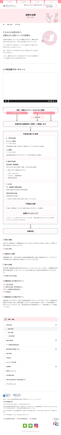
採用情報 (50, 6)
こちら (19, 414)
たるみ (37, 1)
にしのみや (23, 1)
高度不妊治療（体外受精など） (14, 287)
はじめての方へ (30, 5)
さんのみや (9, 1)
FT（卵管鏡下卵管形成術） (13, 289)
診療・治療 (9, 24)
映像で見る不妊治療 (11, 275)
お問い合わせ (39, 5)
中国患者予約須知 (10, 418)
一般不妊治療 (9, 284)
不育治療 (7, 292)
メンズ (51, 1)
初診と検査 (8, 248)
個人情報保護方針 (23, 418)
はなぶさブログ (49, 5)
